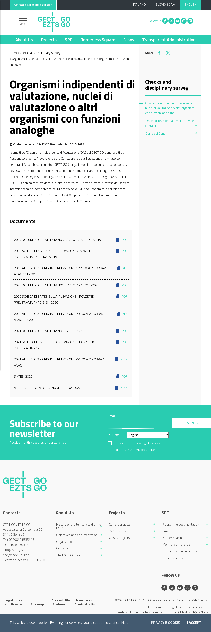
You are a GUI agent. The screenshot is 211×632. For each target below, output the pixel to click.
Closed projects (119, 537)
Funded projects (172, 558)
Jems (165, 531)
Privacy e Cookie (165, 622)
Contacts (62, 548)
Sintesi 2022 (70, 376)
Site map (37, 604)
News (128, 39)
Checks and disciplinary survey (40, 52)
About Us (24, 39)
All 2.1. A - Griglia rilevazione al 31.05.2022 (70, 388)
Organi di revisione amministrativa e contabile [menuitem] (169, 123)
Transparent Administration (169, 39)
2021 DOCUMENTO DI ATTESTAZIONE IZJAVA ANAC (70, 331)
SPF (68, 39)
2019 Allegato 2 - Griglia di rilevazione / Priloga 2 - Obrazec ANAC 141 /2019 (70, 270)
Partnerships (117, 531)
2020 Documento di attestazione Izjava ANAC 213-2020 (70, 285)
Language (113, 434)
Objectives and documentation (76, 535)
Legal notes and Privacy (13, 602)
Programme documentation (180, 524)
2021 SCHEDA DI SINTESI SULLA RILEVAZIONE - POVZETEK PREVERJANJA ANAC (70, 344)
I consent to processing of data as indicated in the (137, 443)
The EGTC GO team (69, 555)
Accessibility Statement (60, 602)
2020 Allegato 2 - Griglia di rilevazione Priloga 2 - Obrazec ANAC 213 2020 (70, 316)
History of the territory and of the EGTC (79, 526)
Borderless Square (97, 39)
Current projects (120, 524)
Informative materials (176, 544)
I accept (194, 622)
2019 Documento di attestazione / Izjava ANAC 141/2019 (70, 239)
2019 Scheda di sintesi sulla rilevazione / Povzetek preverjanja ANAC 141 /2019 (70, 253)
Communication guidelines (179, 551)
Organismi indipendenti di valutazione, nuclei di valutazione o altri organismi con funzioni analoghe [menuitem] (170, 108)
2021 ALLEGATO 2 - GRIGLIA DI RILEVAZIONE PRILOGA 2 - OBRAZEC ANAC (70, 362)
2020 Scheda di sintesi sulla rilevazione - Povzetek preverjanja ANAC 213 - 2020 (70, 299)
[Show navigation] (23, 21)
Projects (49, 39)
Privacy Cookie (145, 449)
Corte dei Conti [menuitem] (156, 133)
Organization (65, 541)
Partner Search (172, 537)
